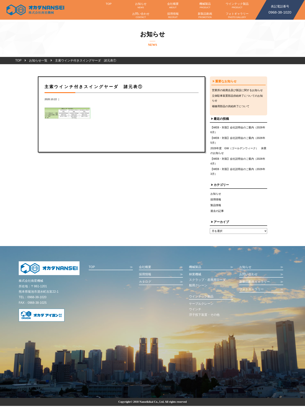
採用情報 (173, 15)
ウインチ (195, 312)
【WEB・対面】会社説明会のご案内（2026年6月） (238, 131)
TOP (108, 5)
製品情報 (215, 207)
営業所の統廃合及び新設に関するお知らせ (237, 90)
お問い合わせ (141, 15)
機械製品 (205, 5)
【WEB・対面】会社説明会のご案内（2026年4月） (238, 163)
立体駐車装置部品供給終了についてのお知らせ (237, 98)
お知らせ (141, 5)
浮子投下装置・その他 (204, 317)
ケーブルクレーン (201, 306)
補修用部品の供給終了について (230, 106)
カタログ (161, 285)
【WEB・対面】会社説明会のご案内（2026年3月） (238, 174)
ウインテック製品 (237, 5)
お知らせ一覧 (38, 60)
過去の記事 (217, 213)
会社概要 (173, 5)
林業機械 (195, 277)
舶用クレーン (198, 288)
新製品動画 (205, 15)
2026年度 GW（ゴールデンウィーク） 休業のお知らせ (237, 152)
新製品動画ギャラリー (261, 285)
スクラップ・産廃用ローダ (207, 282)
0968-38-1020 (280, 9)
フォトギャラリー (237, 15)
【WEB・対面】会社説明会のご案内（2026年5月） (238, 141)
